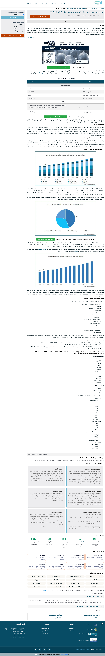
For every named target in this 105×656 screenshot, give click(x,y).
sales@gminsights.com (19, 637)
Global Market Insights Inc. (82, 649)
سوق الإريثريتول (58, 618)
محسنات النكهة (71, 8)
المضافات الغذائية (81, 8)
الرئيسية (102, 8)
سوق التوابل (95, 618)
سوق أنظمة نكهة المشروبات (55, 615)
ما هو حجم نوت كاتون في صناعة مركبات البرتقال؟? (89, 606)
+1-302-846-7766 (20, 633)
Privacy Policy (64, 654)
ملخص (65, 21)
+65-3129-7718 (21, 635)
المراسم (76, 251)
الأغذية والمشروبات (92, 8)
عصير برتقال (42, 73)
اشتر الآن (12, 18)
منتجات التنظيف (42, 249)
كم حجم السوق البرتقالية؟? (95, 596)
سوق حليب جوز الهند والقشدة (91, 615)
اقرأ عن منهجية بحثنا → (45, 590)
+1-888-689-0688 (20, 631)
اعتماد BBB (81, 542)
